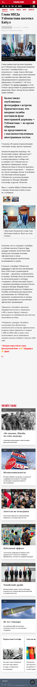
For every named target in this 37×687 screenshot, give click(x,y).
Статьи (12, 10)
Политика (25, 27)
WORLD (20, 6)
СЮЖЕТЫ (31, 10)
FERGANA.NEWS (18, 2)
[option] (7, 199)
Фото (24, 10)
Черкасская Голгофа (12, 639)
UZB (16, 6)
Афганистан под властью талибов (11, 30)
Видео (19, 10)
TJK (9, 6)
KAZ (3, 6)
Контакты (4, 680)
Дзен (6, 351)
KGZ (6, 6)
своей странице (20, 85)
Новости (5, 10)
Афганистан (17, 27)
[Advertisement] (18, 384)
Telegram (27, 348)
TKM (12, 6)
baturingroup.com (20, 685)
